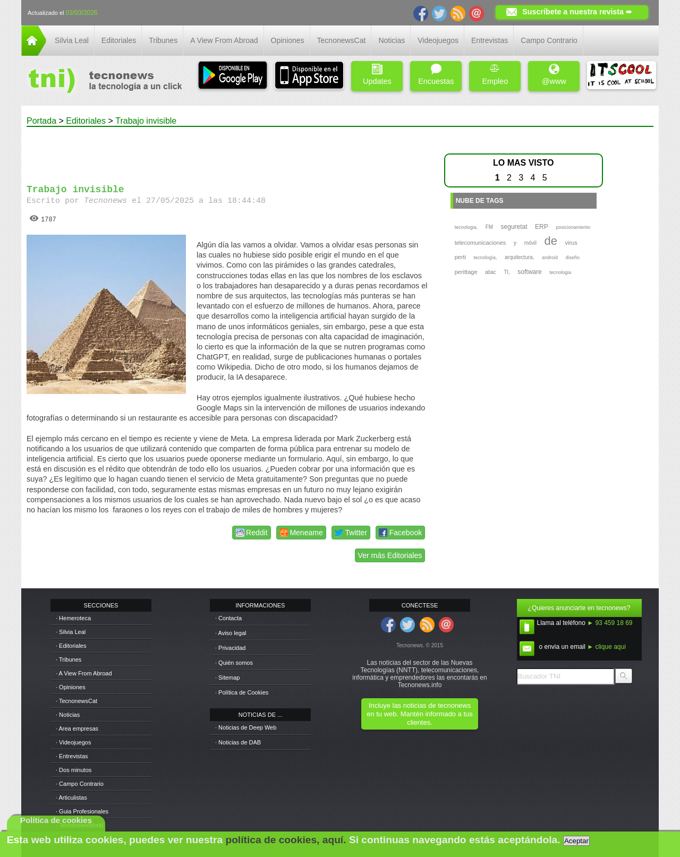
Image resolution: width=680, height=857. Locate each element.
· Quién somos (234, 662)
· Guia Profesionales (82, 811)
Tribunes (163, 40)
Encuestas (436, 74)
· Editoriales (71, 645)
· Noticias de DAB (238, 742)
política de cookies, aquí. (285, 839)
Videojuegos (438, 40)
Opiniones (287, 40)
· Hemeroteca (73, 618)
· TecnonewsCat (76, 701)
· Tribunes (68, 659)
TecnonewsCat (341, 40)
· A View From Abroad (84, 673)
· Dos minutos (73, 770)
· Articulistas (71, 797)
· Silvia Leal (71, 632)
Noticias (391, 40)
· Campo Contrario (80, 784)
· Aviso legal (230, 633)
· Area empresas (77, 728)
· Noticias (68, 715)
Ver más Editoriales (390, 555)
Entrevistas (489, 40)
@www (554, 74)
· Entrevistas (72, 756)
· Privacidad (230, 648)
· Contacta (228, 618)
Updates (377, 74)
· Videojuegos (73, 742)
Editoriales (118, 40)
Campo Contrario (549, 40)
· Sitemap (227, 677)
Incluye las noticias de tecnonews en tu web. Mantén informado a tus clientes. (419, 713)
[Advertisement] (227, 151)
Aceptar (576, 841)
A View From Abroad (224, 40)
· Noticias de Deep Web (245, 727)
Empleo (494, 74)
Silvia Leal (72, 40)
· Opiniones (71, 687)
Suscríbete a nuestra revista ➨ (577, 11)
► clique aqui (606, 646)
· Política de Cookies (241, 692)
